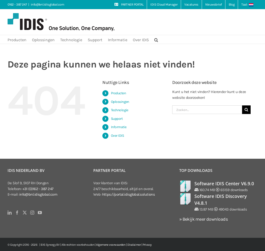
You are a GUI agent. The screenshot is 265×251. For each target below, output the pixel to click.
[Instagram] (32, 213)
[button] (156, 39)
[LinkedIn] (9, 213)
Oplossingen (120, 102)
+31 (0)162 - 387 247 (37, 189)
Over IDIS (117, 135)
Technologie (119, 110)
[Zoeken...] (207, 109)
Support (117, 119)
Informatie (119, 127)
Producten (118, 93)
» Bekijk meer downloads (203, 219)
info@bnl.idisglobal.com (47, 4)
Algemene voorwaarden (110, 244)
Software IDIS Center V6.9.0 (224, 183)
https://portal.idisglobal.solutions (128, 194)
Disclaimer (134, 244)
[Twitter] (24, 213)
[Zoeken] (246, 109)
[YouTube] (40, 213)
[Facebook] (17, 213)
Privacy (147, 244)
